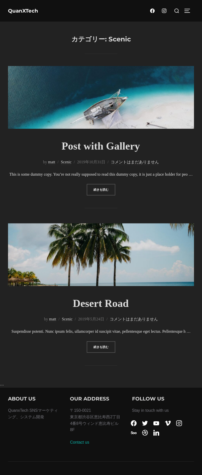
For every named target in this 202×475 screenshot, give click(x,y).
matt (51, 162)
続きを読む (104, 189)
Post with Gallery (101, 146)
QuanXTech (23, 10)
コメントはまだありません (135, 162)
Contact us (79, 442)
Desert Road (101, 303)
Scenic (66, 162)
